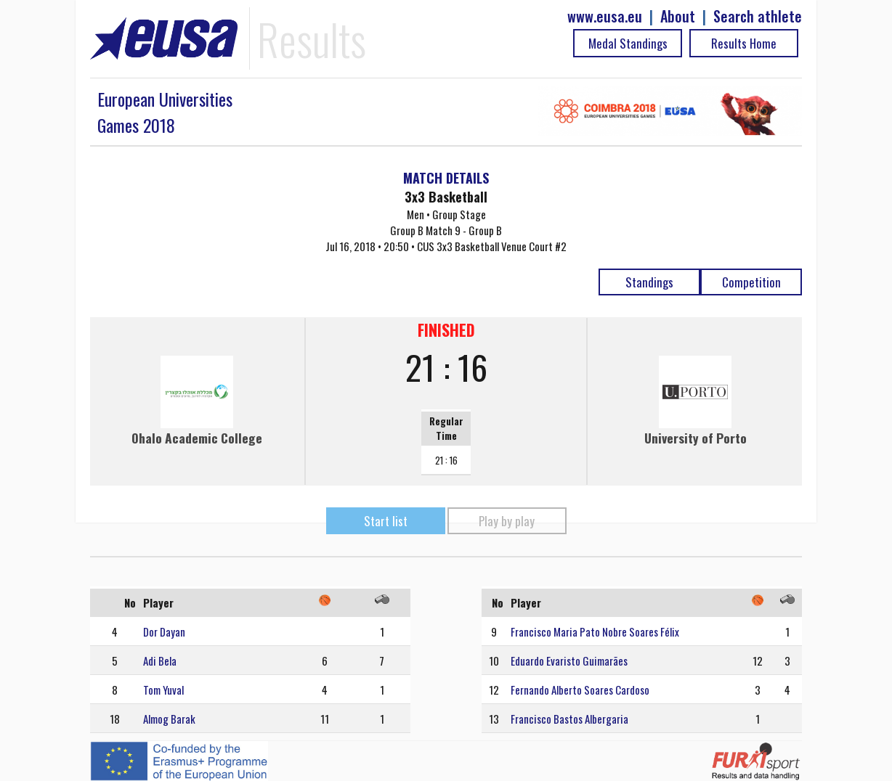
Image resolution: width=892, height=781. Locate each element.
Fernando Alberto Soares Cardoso (580, 690)
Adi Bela (160, 660)
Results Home (744, 43)
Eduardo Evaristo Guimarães (569, 660)
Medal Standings (628, 43)
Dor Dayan (164, 631)
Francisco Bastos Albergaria (569, 719)
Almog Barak (169, 719)
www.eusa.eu (604, 16)
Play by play (507, 521)
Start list (386, 521)
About (677, 16)
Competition (751, 282)
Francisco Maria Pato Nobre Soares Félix (595, 631)
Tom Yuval (163, 690)
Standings (649, 282)
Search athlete (757, 16)
